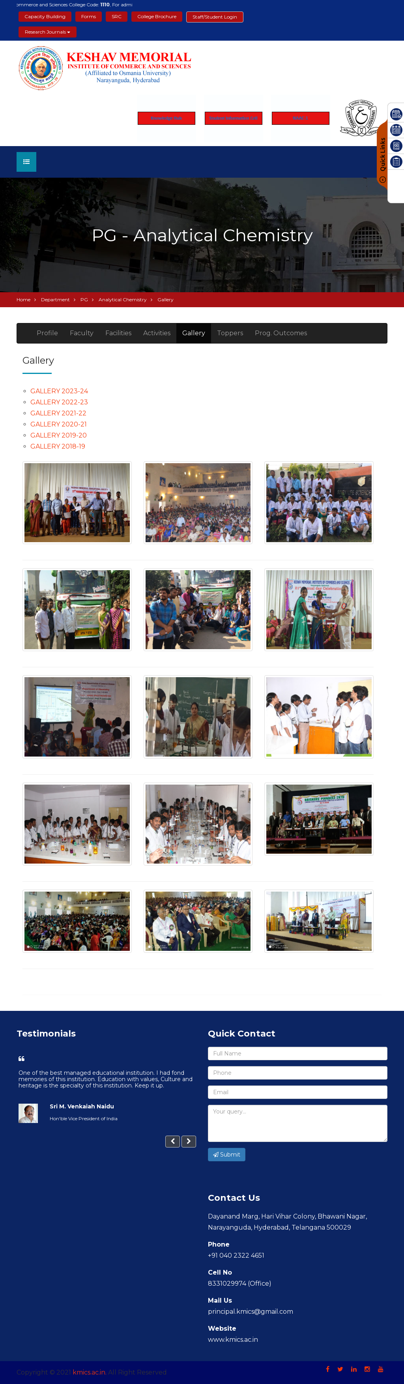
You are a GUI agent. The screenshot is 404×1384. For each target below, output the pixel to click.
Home (23, 299)
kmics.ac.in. (90, 1372)
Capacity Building (44, 16)
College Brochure (156, 16)
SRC (117, 16)
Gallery (193, 333)
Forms (88, 16)
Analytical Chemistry (123, 299)
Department (55, 299)
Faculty (82, 333)
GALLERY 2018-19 (57, 446)
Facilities (118, 333)
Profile (47, 333)
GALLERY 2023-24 (59, 391)
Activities (156, 333)
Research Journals (47, 32)
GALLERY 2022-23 (59, 402)
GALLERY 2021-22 (58, 413)
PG (84, 299)
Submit (226, 1154)
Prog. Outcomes (281, 333)
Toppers (230, 333)
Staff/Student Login (215, 17)
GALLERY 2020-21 (58, 424)
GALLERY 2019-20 (58, 435)
